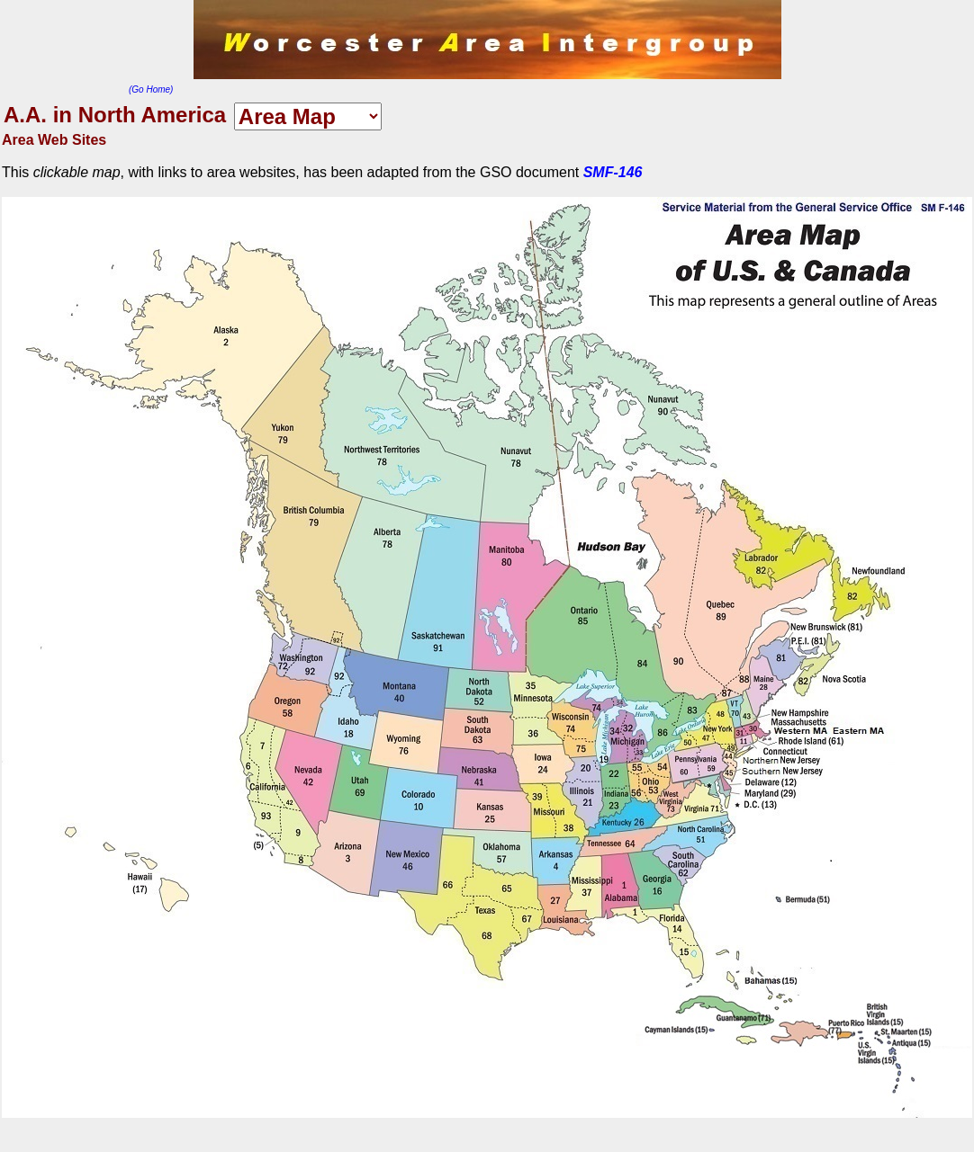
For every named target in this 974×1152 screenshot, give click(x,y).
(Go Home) (151, 89)
